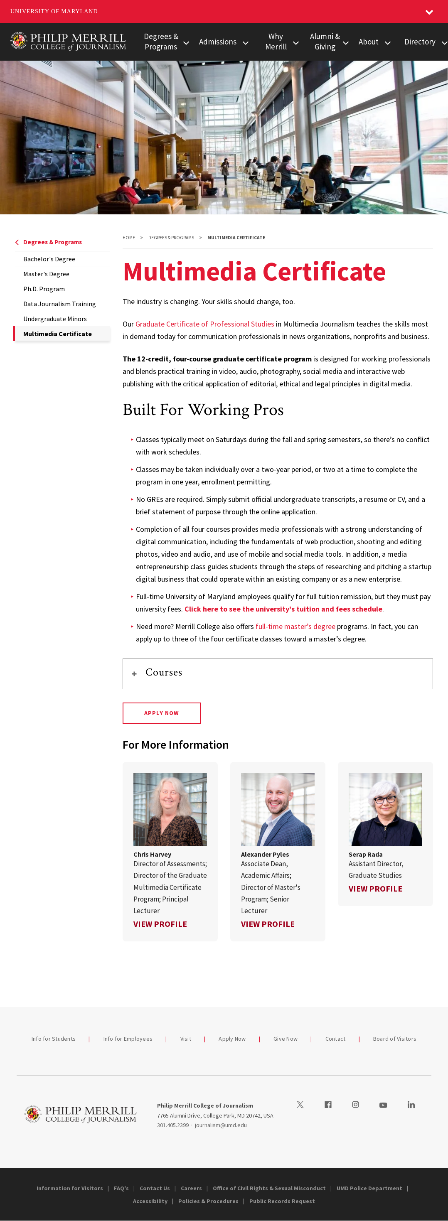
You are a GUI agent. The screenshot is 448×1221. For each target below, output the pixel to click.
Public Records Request (282, 1201)
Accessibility (150, 1201)
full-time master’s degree (295, 626)
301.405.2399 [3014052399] (173, 1125)
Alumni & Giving (325, 41)
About (369, 42)
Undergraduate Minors (55, 318)
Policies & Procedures (208, 1201)
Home (129, 238)
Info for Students (54, 1038)
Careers (191, 1188)
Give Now (285, 1038)
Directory (420, 42)
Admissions (217, 42)
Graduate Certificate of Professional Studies (204, 324)
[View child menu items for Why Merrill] (295, 42)
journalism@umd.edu (221, 1125)
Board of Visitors (394, 1038)
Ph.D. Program (44, 289)
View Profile (160, 924)
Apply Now (161, 713)
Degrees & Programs (161, 41)
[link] (170, 851)
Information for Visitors (70, 1188)
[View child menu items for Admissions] (245, 42)
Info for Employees (128, 1038)
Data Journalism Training (59, 304)
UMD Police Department (369, 1188)
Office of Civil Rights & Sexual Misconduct (269, 1188)
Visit (185, 1038)
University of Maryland (54, 11)
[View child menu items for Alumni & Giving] (345, 42)
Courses (163, 672)
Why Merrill (276, 41)
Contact (335, 1038)
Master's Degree (46, 274)
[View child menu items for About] (388, 42)
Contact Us (155, 1188)
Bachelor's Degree (49, 259)
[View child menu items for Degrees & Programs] (186, 42)
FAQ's (121, 1188)
